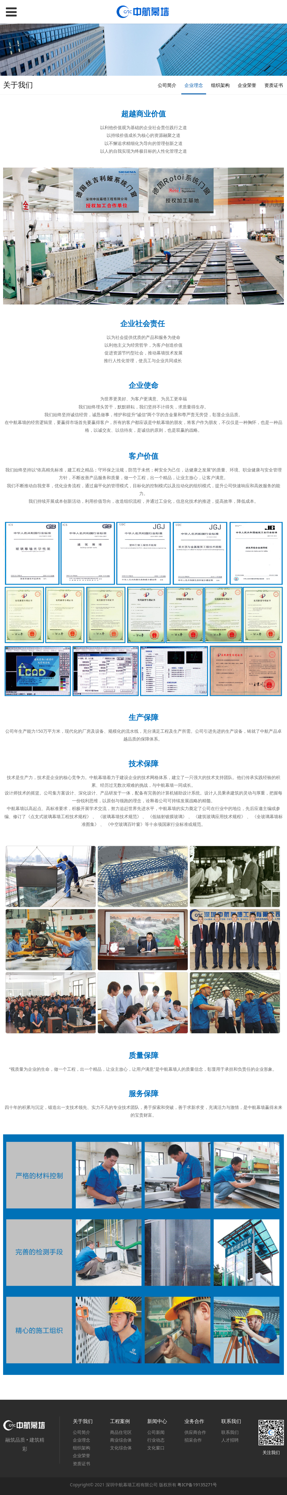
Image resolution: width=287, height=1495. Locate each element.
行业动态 (156, 1440)
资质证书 (273, 85)
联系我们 (230, 1432)
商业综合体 (121, 1440)
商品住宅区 (121, 1432)
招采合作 (193, 1440)
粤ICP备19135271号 (197, 1485)
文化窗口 (156, 1448)
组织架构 (220, 85)
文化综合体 (121, 1448)
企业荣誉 (247, 85)
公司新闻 (156, 1432)
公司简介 (167, 85)
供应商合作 (195, 1432)
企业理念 (193, 85)
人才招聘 (230, 1440)
